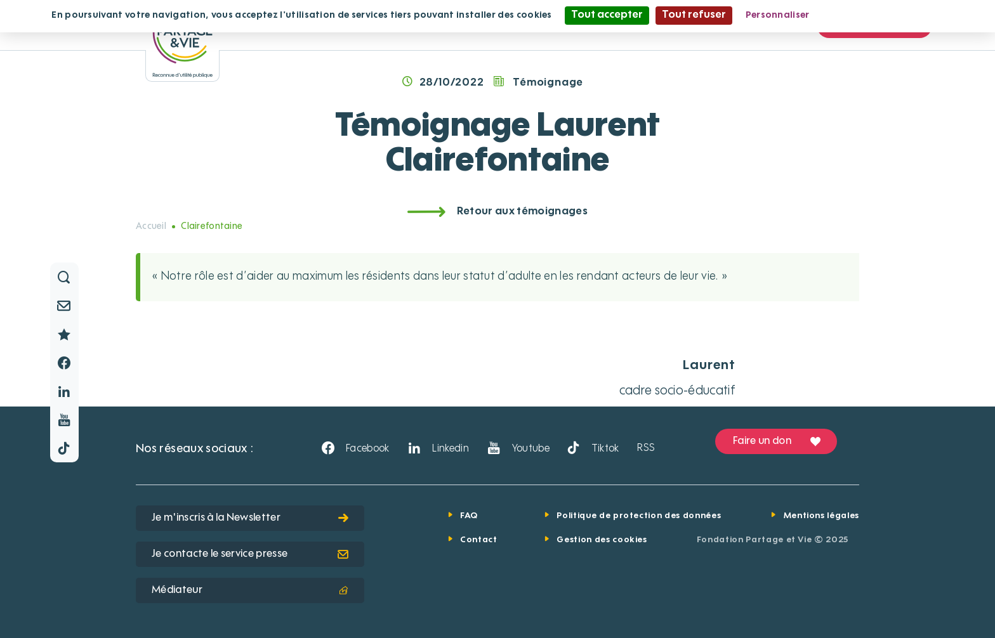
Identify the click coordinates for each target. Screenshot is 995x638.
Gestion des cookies (602, 540)
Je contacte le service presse (250, 554)
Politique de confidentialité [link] (884, 15)
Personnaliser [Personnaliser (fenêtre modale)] (778, 15)
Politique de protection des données (639, 516)
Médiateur (250, 590)
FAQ (469, 516)
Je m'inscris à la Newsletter (250, 518)
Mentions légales (821, 516)
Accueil (151, 226)
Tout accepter (607, 15)
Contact (479, 540)
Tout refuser (694, 15)
